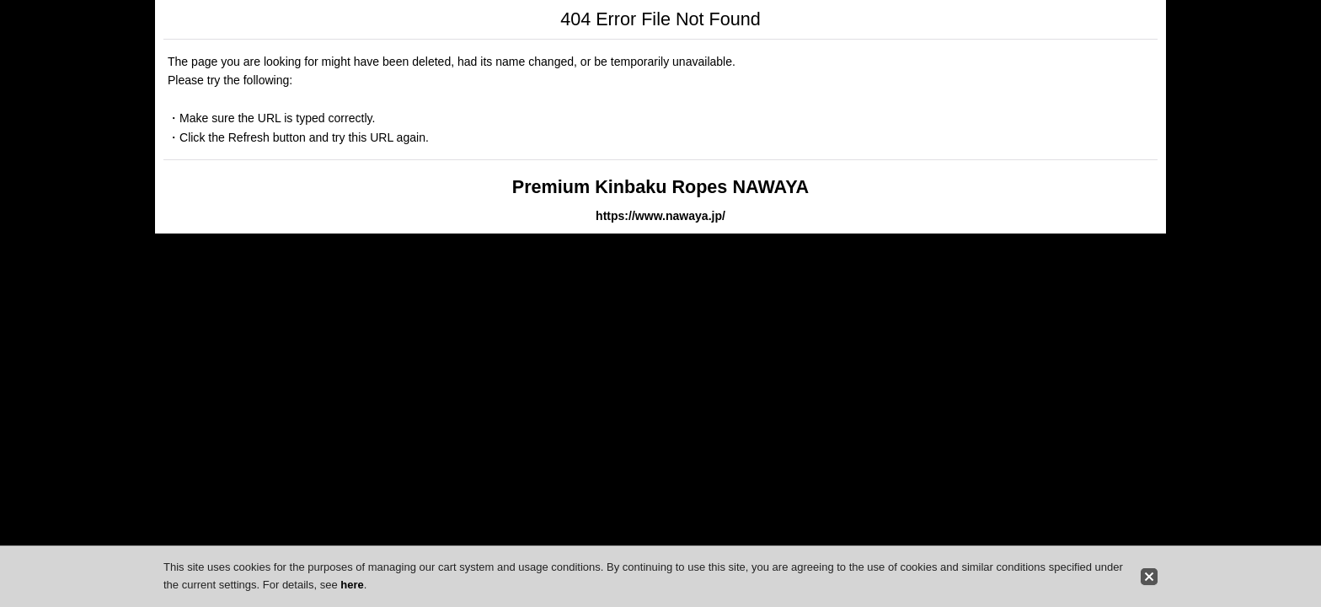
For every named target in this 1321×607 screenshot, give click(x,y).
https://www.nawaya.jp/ (660, 216)
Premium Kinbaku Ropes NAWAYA (660, 186)
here (351, 584)
